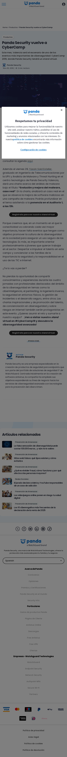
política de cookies (23, 139)
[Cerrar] (61, 110)
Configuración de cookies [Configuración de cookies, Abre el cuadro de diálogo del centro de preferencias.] (33, 150)
